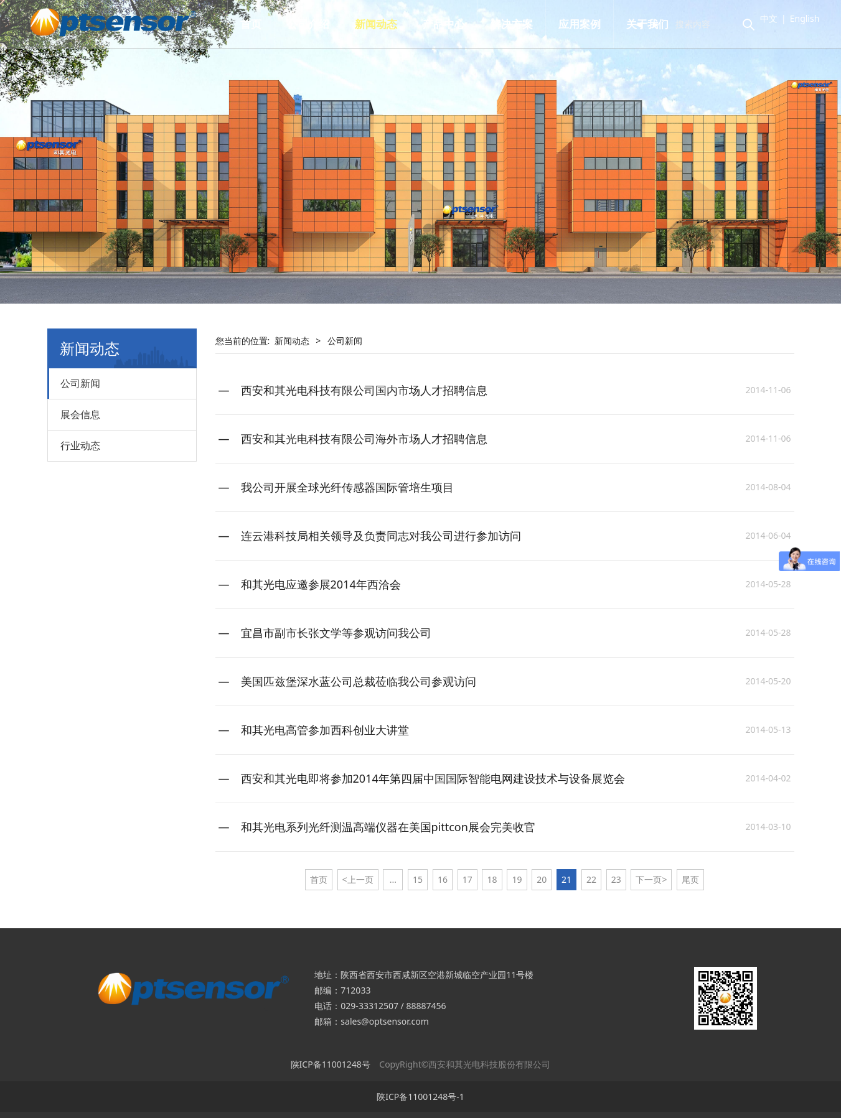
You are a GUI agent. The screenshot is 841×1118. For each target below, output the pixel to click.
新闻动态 (383, 24)
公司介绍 (315, 24)
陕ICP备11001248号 (330, 1064)
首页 (257, 24)
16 (443, 879)
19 (517, 879)
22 (591, 879)
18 (492, 879)
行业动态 (80, 445)
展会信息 (80, 414)
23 (616, 879)
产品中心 (451, 24)
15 (418, 879)
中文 (761, 18)
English (797, 18)
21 (566, 879)
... (393, 879)
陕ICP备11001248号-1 (420, 1096)
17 (467, 879)
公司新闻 (80, 383)
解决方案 (518, 24)
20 (542, 879)
